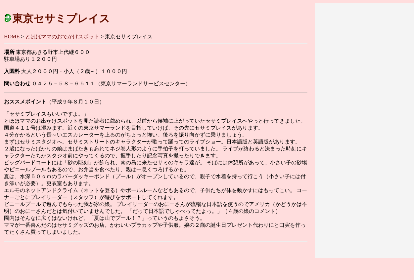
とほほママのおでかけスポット (62, 36)
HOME (12, 36)
